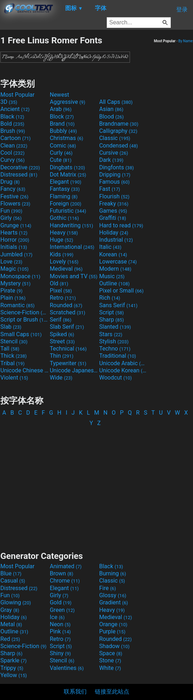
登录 (182, 9)
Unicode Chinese (24, 370)
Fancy (12, 188)
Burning (112, 573)
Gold (61, 602)
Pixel (61, 290)
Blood (111, 116)
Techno (114, 348)
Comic (63, 145)
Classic (114, 138)
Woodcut (115, 377)
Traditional (117, 355)
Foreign (65, 203)
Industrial (116, 239)
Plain (12, 297)
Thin (61, 355)
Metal (11, 624)
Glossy (112, 595)
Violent (14, 377)
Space (110, 653)
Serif (60, 319)
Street (62, 341)
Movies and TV (73, 276)
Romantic (17, 305)
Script (111, 312)
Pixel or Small (121, 290)
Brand (62, 123)
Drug (10, 181)
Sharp (111, 319)
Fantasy (64, 188)
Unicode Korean (123, 370)
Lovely (64, 261)
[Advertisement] (97, 485)
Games (113, 210)
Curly (61, 152)
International (72, 246)
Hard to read (121, 225)
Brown (61, 573)
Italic (110, 246)
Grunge (15, 225)
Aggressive (67, 101)
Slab (10, 326)
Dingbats (67, 167)
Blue (10, 573)
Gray (9, 610)
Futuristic (68, 210)
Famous (114, 181)
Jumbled (16, 254)
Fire (107, 588)
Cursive (113, 152)
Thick (13, 355)
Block (62, 116)
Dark (111, 159)
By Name (185, 41)
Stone (110, 660)
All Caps (115, 101)
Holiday (113, 232)
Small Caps (21, 334)
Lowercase (118, 261)
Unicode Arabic (123, 363)
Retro (63, 297)
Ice (57, 617)
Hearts (13, 232)
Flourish (114, 196)
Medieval (66, 268)
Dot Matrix (68, 174)
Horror (14, 239)
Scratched (67, 312)
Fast (109, 188)
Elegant (65, 181)
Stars (110, 334)
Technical (68, 348)
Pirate (11, 290)
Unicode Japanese (74, 370)
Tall (9, 348)
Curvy (12, 159)
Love (11, 261)
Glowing (15, 602)
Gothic (64, 217)
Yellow (13, 675)
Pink (60, 631)
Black (12, 116)
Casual (12, 580)
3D (8, 101)
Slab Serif (67, 326)
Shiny (60, 653)
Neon (60, 624)
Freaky (114, 203)
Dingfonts (116, 167)
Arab (61, 109)
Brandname (118, 123)
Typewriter (68, 363)
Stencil (14, 341)
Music (112, 276)
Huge (61, 239)
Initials (13, 246)
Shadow (114, 646)
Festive (14, 196)
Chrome (65, 580)
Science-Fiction (24, 312)
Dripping (114, 174)
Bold (12, 123)
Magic (14, 268)
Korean (113, 254)
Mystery (15, 283)
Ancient (15, 109)
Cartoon (15, 138)
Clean (13, 145)
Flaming (63, 196)
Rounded (66, 305)
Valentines (67, 668)
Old (59, 283)
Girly (10, 217)
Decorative (20, 167)
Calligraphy (118, 130)
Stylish (114, 341)
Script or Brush (24, 319)
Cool (12, 152)
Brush (12, 130)
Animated (66, 566)
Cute (61, 159)
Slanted (115, 326)
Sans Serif (118, 305)
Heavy (64, 232)
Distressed (18, 174)
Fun (11, 210)
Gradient (113, 602)
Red (10, 639)
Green (62, 610)
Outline (114, 283)
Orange (113, 624)
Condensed (118, 145)
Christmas (66, 138)
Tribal (12, 363)
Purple (112, 631)
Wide (61, 377)
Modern (115, 268)
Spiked (62, 334)
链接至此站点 (112, 691)
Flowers (15, 203)
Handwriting (71, 225)
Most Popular (17, 94)
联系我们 (75, 691)
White (110, 668)
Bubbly (63, 130)
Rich (109, 297)
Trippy (11, 668)
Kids (61, 254)
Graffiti (112, 217)
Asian (111, 109)
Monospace (20, 276)
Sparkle (13, 660)
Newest (59, 94)
